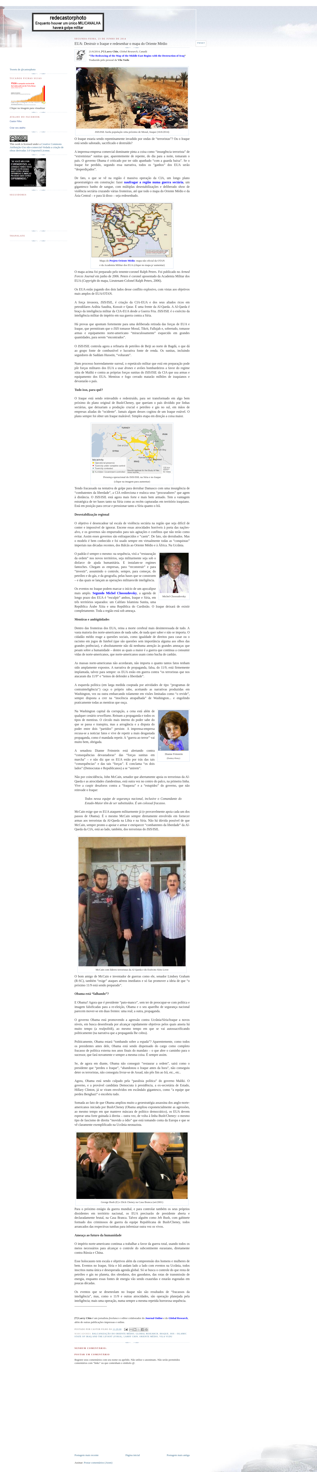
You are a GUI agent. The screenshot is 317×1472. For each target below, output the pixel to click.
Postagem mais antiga (178, 1455)
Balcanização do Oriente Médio (113, 1334)
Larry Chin (131, 1336)
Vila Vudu (165, 1336)
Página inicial (133, 1455)
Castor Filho (16, 121)
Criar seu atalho (17, 128)
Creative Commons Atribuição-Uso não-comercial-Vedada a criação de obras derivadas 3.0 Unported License (36, 147)
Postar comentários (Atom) (98, 1462)
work (17, 144)
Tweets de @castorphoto (23, 69)
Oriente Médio (148, 1336)
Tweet (201, 43)
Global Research (147, 1334)
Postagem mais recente (86, 1455)
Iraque (164, 1334)
